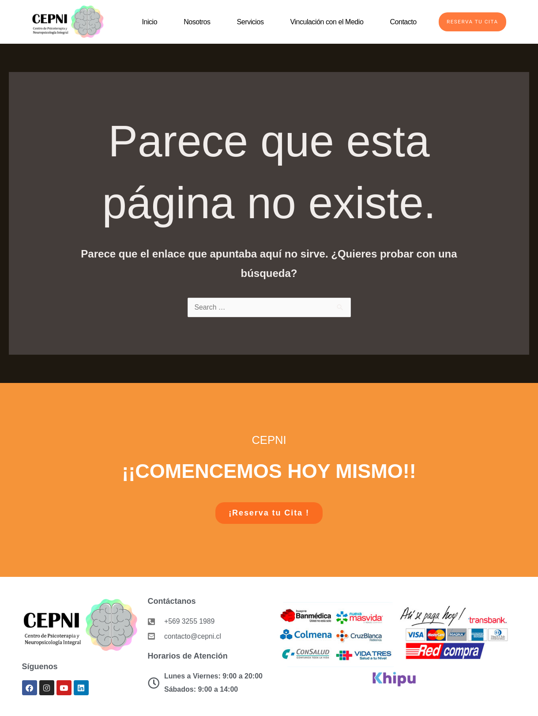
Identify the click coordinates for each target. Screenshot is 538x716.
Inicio (146, 22)
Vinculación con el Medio (324, 22)
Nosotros (194, 22)
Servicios (247, 22)
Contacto (400, 22)
